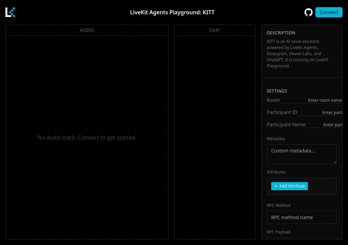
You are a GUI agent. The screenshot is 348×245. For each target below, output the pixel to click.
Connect (329, 12)
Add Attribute (289, 186)
